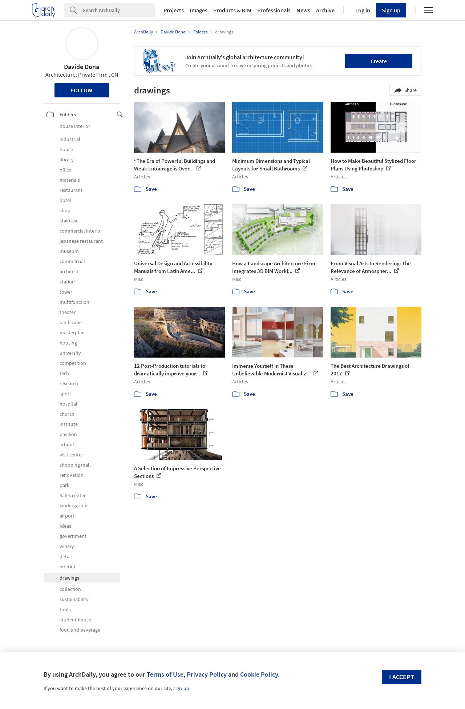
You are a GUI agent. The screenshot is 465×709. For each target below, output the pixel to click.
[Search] (119, 10)
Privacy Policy (207, 674)
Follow (81, 90)
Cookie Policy (259, 674)
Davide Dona (81, 67)
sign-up (181, 688)
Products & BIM (232, 10)
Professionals (274, 10)
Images (198, 10)
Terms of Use (165, 674)
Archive (325, 10)
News (303, 10)
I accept (401, 677)
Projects (173, 10)
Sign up (391, 10)
